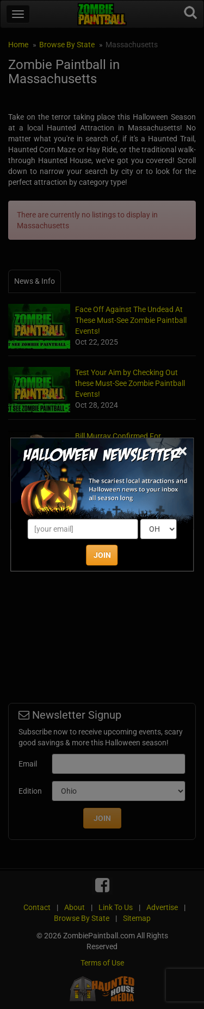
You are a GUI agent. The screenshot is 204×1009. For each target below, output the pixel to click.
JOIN (102, 555)
